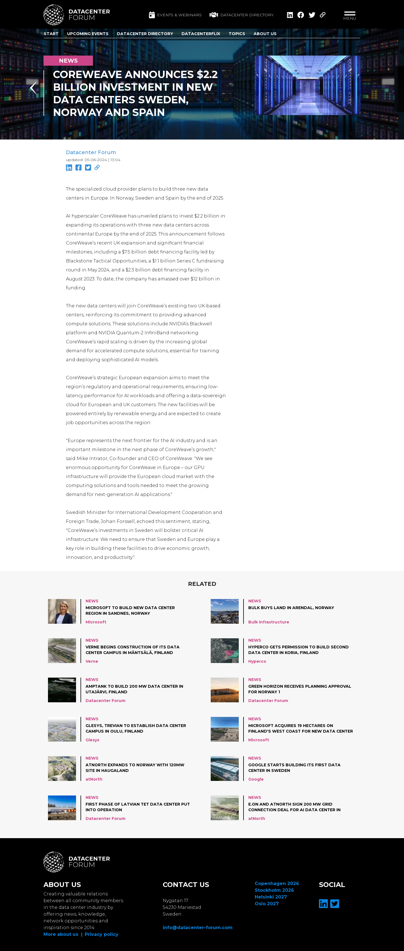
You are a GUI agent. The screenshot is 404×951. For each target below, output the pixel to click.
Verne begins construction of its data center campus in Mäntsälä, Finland (134, 649)
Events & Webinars (175, 14)
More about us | (62, 934)
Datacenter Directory (145, 33)
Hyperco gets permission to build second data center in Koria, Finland (299, 649)
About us (265, 33)
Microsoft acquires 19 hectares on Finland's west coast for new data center (292, 728)
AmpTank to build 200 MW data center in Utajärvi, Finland (135, 688)
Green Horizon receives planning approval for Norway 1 (300, 688)
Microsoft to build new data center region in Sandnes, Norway (131, 610)
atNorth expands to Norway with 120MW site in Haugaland (136, 767)
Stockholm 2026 (274, 890)
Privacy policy (101, 934)
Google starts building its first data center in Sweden (295, 767)
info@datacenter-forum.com (198, 927)
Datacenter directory (242, 14)
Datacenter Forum (91, 152)
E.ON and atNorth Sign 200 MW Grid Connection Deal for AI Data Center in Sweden (295, 807)
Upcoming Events (88, 33)
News (92, 600)
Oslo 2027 (267, 903)
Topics (237, 33)
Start (51, 33)
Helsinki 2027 (271, 896)
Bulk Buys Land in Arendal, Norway (291, 607)
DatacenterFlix (201, 33)
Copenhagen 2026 (277, 883)
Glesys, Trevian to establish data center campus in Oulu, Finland (137, 728)
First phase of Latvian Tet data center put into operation (134, 806)
